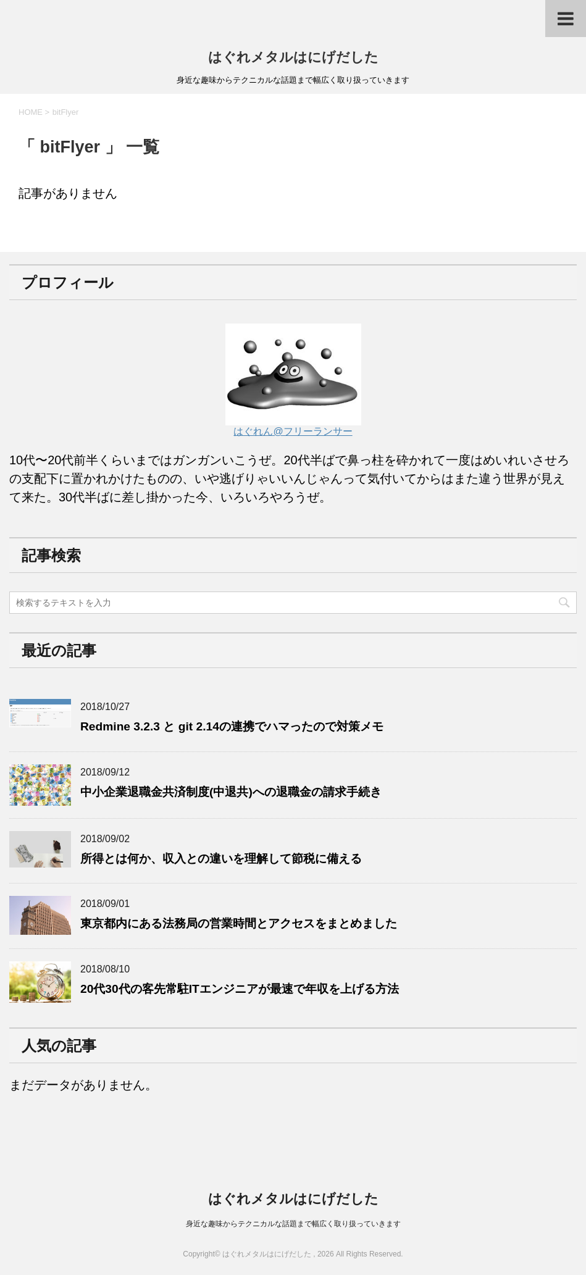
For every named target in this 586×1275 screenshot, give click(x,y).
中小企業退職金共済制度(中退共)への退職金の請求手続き (231, 791)
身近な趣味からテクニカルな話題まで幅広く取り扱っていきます (293, 1223)
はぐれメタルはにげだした (293, 57)
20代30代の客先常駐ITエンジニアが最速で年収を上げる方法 (239, 988)
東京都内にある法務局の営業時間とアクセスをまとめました (238, 923)
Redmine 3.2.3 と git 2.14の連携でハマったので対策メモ (231, 726)
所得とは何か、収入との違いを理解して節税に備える (221, 858)
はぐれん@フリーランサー (293, 425)
